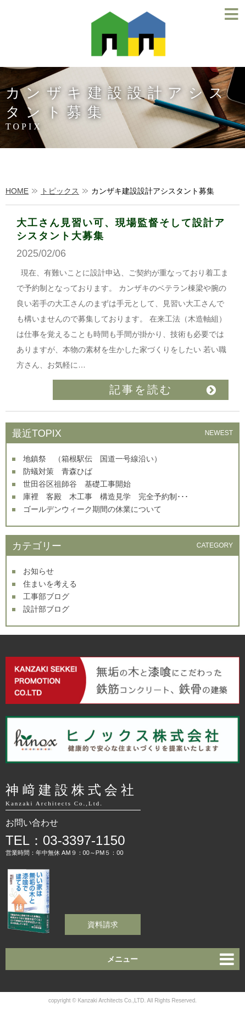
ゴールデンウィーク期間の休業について (92, 509)
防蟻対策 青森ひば (57, 471)
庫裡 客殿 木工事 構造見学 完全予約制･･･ (105, 496)
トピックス (60, 191)
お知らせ (38, 571)
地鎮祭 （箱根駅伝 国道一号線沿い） (92, 458)
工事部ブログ (46, 596)
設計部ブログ (46, 609)
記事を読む (140, 390)
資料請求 (102, 924)
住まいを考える (50, 583)
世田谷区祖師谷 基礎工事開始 (77, 484)
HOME (17, 191)
